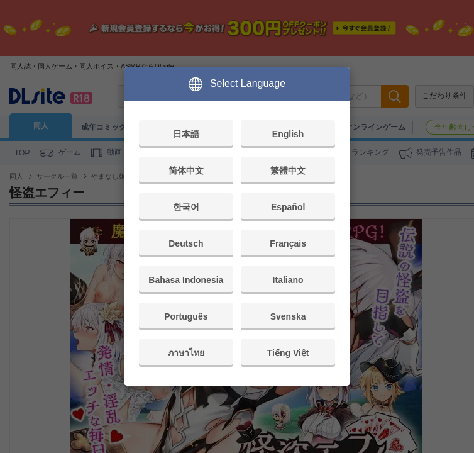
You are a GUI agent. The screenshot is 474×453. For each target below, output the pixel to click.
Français (288, 243)
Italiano (288, 280)
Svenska (288, 316)
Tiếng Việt (288, 353)
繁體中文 (288, 170)
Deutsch (185, 243)
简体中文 (186, 170)
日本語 (186, 134)
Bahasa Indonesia (185, 280)
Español (288, 207)
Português (185, 316)
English (288, 134)
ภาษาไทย (186, 353)
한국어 (186, 207)
